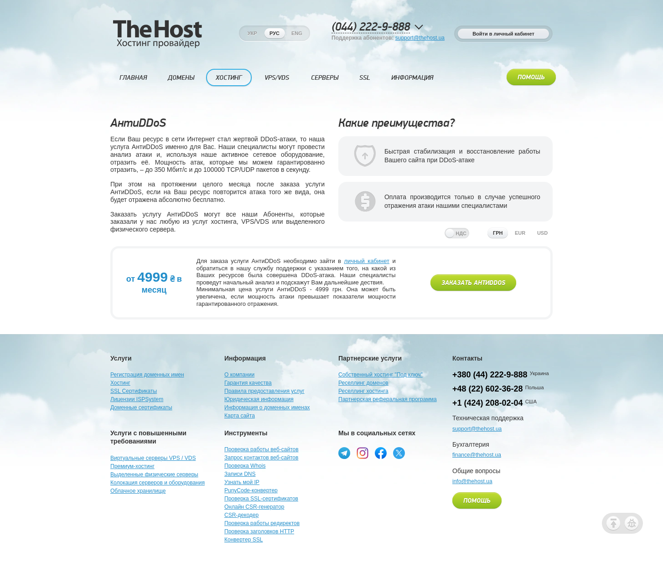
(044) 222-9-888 (371, 27)
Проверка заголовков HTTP (259, 531)
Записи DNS (240, 474)
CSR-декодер (241, 515)
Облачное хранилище (138, 491)
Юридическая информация (259, 399)
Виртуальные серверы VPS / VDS (153, 458)
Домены (181, 78)
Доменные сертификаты (141, 407)
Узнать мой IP (241, 482)
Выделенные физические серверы (154, 474)
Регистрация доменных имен (147, 374)
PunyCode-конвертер (251, 490)
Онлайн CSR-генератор (254, 507)
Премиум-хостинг (132, 466)
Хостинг (229, 78)
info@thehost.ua (472, 481)
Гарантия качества (248, 383)
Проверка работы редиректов (262, 523)
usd (542, 233)
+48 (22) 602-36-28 (487, 388)
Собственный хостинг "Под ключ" (380, 374)
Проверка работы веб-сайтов (261, 449)
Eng (296, 33)
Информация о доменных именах (267, 407)
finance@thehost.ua (476, 455)
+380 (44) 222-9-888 (490, 374)
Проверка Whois (244, 466)
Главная (133, 78)
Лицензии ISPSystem (136, 399)
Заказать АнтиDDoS (473, 283)
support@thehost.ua (420, 38)
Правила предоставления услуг (264, 391)
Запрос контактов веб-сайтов (261, 457)
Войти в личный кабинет (503, 33)
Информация (412, 78)
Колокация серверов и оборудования (157, 483)
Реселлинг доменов (363, 383)
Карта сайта (239, 415)
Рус (274, 33)
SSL (364, 78)
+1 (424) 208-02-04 (487, 402)
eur (520, 233)
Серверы (324, 78)
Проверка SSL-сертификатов (261, 498)
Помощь (531, 77)
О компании (239, 374)
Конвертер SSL (243, 539)
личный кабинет (366, 261)
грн (498, 233)
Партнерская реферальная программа (387, 399)
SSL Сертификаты (133, 391)
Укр (252, 33)
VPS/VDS (276, 78)
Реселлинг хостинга (363, 391)
